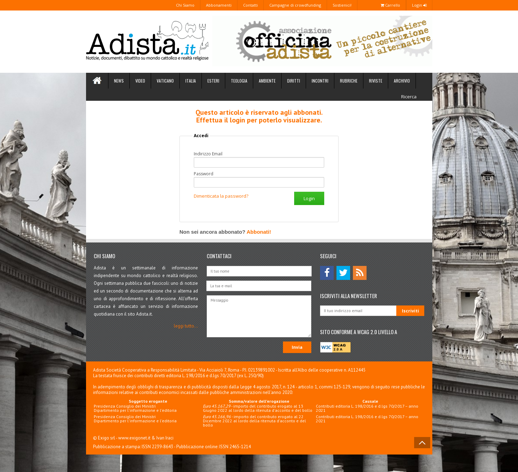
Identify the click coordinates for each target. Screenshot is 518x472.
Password (203, 174)
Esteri (213, 81)
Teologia (239, 81)
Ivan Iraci (164, 438)
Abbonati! (259, 232)
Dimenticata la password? (221, 196)
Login (419, 5)
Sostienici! (342, 5)
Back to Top (422, 442)
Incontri (320, 81)
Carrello (390, 5)
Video (140, 81)
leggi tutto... (186, 326)
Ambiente (267, 81)
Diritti (293, 81)
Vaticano (165, 81)
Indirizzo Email (208, 154)
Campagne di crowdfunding (295, 5)
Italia (190, 81)
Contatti (250, 5)
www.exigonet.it (134, 438)
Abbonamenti (219, 5)
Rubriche (348, 81)
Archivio (402, 81)
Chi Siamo (185, 5)
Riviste (375, 81)
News (119, 81)
